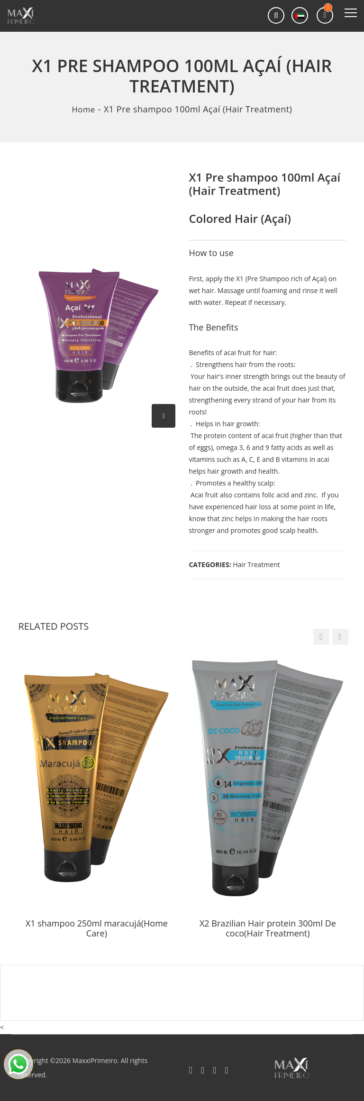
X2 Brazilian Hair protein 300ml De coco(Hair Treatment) (268, 928)
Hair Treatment (256, 564)
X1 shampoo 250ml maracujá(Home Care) (97, 928)
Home (83, 109)
